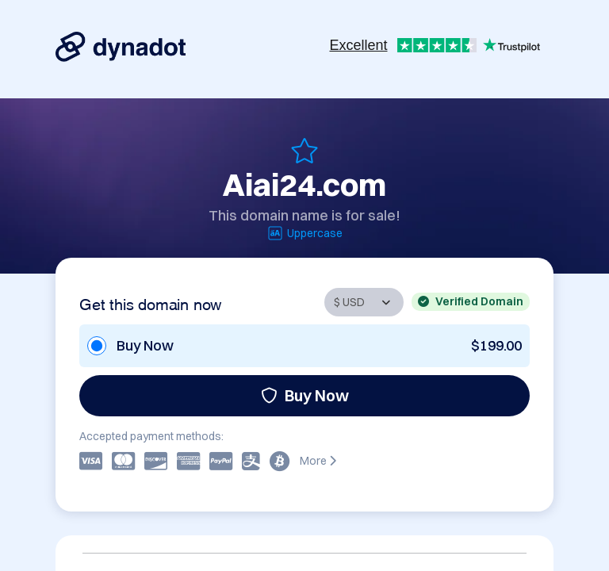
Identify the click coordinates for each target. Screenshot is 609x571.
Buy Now (305, 395)
